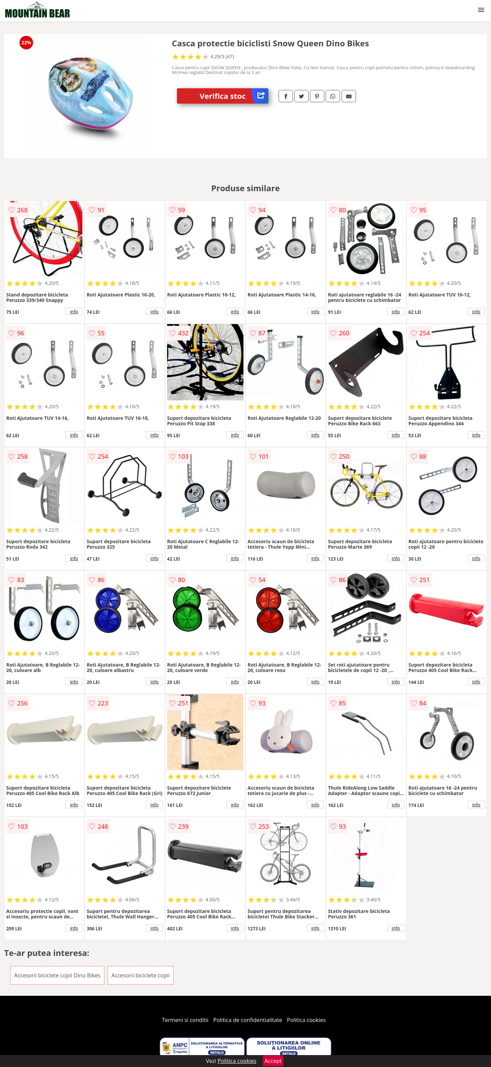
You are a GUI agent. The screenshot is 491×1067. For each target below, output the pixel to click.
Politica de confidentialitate (247, 1020)
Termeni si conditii (185, 1020)
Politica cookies (306, 1020)
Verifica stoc (234, 96)
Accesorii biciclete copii (140, 975)
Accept (273, 1061)
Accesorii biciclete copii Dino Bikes (57, 975)
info (74, 311)
